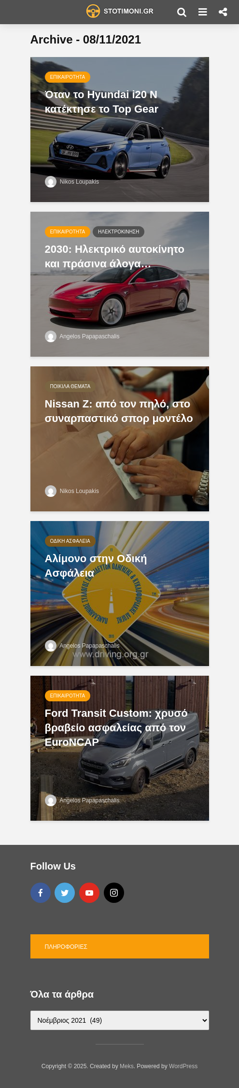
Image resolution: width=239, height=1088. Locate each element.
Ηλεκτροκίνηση (118, 231)
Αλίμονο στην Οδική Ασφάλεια (96, 565)
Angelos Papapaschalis (82, 336)
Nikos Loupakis (72, 181)
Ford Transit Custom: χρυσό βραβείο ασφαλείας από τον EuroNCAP (116, 727)
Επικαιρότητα (67, 77)
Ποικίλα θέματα (70, 386)
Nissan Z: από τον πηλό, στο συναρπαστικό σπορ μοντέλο (119, 411)
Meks (127, 1066)
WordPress (183, 1066)
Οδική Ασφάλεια (70, 541)
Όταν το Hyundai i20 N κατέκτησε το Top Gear (102, 101)
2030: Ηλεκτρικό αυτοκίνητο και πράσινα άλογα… (115, 256)
